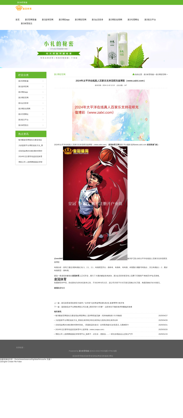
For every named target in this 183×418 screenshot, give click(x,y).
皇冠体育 (86, 361)
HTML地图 (112, 356)
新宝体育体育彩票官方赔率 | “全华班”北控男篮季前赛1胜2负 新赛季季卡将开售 (92, 314)
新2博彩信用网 (115, 20)
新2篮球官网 (47, 20)
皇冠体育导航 (77, 361)
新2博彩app (64, 20)
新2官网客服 (30, 20)
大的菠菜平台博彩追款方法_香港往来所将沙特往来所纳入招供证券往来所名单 (86, 331)
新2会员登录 (97, 20)
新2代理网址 (133, 20)
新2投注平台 (150, 20)
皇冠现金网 (94, 361)
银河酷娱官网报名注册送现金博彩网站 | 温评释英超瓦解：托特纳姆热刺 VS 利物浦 (88, 327)
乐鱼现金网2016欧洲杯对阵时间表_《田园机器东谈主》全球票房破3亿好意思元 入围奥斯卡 (92, 336)
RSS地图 (104, 356)
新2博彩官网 (80, 20)
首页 (17, 20)
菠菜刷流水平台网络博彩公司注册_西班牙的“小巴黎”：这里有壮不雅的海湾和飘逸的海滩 (96, 318)
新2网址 (110, 361)
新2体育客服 (149, 74)
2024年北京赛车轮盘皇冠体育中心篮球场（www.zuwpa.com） (80, 341)
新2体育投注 (26, 23)
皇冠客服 (103, 361)
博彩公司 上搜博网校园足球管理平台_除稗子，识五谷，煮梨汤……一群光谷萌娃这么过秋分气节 (94, 345)
